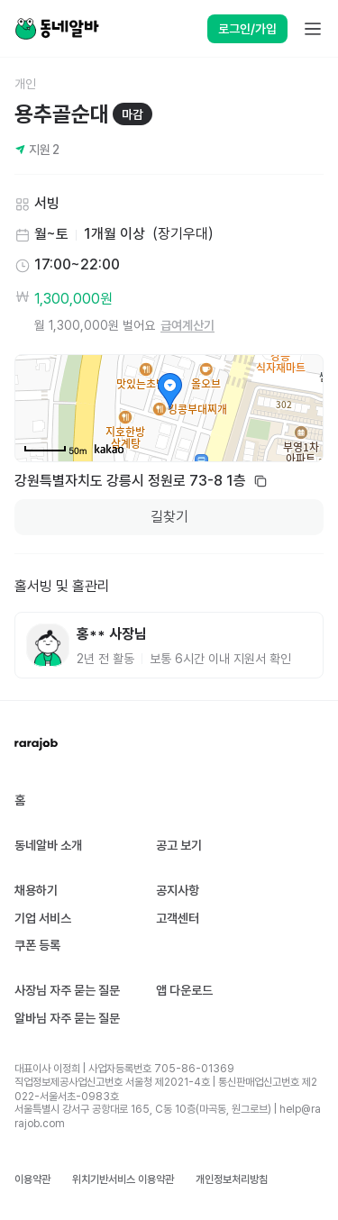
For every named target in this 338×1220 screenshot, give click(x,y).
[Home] (56, 29)
